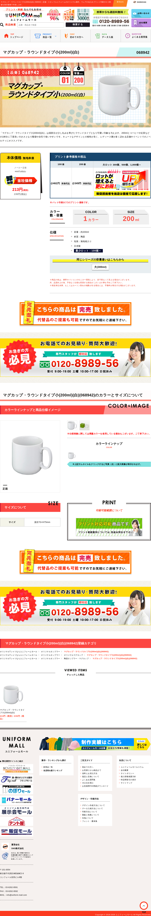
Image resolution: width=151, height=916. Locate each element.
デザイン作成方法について (93, 805)
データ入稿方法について (92, 808)
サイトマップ (126, 783)
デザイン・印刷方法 (89, 799)
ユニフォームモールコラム (132, 767)
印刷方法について (89, 812)
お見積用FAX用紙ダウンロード (95, 786)
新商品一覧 (48, 767)
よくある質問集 (88, 780)
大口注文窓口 (87, 783)
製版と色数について (90, 815)
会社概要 (124, 770)
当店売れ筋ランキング (52, 770)
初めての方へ (87, 767)
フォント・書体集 (89, 821)
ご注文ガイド (86, 760)
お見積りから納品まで (91, 770)
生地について (87, 818)
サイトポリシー (127, 773)
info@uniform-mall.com (16, 895)
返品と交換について (90, 777)
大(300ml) (100, 267)
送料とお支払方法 (89, 773)
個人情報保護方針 (128, 777)
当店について (125, 760)
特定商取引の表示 (128, 780)
